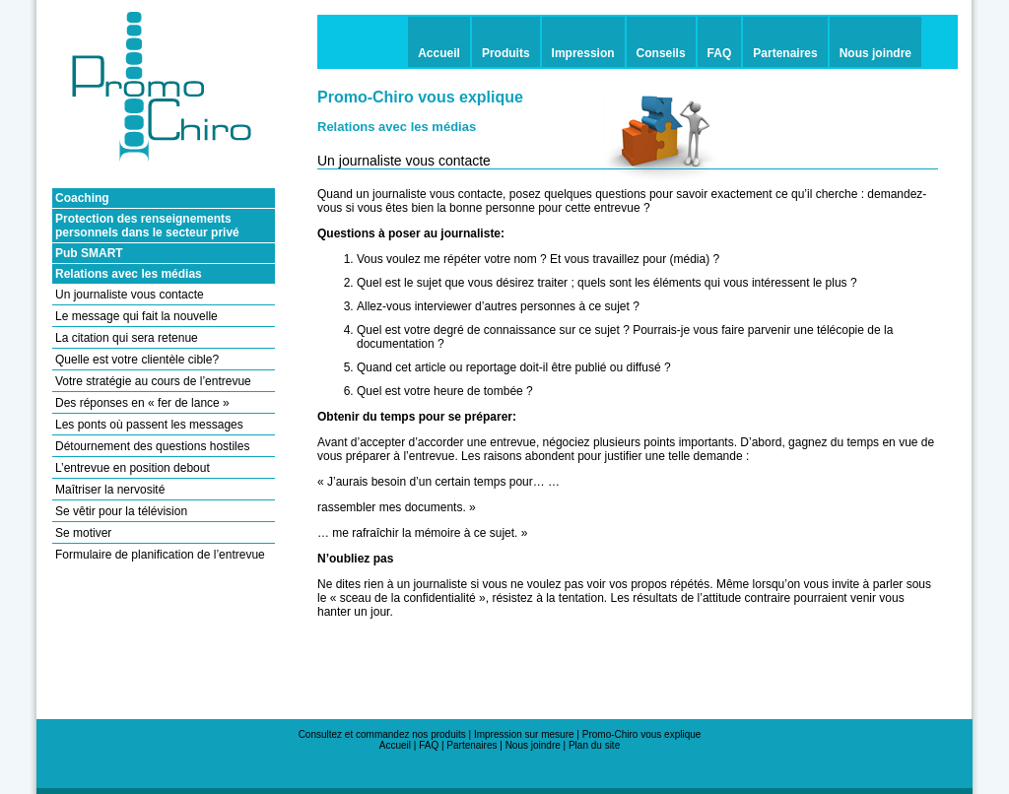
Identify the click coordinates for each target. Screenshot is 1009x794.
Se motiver (83, 533)
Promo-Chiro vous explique (642, 734)
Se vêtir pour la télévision (121, 511)
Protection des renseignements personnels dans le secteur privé (147, 225)
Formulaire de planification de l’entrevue (160, 555)
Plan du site (594, 745)
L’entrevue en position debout (132, 468)
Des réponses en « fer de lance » (142, 403)
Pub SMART (89, 253)
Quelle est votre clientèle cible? (137, 359)
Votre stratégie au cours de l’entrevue (153, 381)
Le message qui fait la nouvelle (136, 316)
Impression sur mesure (524, 734)
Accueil (396, 745)
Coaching (82, 198)
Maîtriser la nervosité (110, 489)
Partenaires (471, 745)
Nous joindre (533, 745)
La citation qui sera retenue (126, 338)
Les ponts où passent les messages (149, 424)
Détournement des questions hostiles (152, 446)
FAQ (428, 745)
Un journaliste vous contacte (129, 294)
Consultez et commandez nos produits (382, 734)
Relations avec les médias (128, 274)
